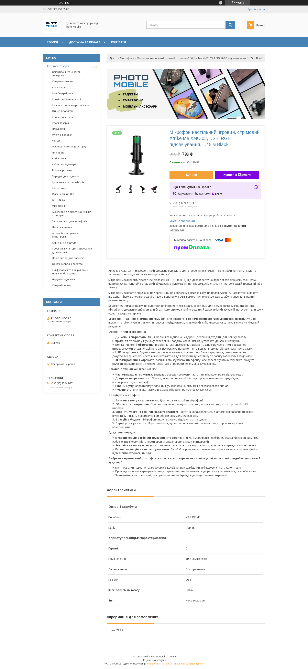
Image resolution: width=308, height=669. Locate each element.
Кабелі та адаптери (64, 164)
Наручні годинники (63, 279)
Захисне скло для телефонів (69, 221)
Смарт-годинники (62, 81)
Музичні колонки (62, 134)
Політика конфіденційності (190, 663)
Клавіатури (59, 87)
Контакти (118, 42)
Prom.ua (172, 656)
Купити (191, 174)
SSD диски (58, 199)
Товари (52, 42)
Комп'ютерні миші (62, 93)
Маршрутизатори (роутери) (69, 146)
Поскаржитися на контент (159, 663)
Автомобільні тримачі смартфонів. (65, 235)
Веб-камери (59, 158)
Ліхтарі (56, 140)
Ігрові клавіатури (62, 117)
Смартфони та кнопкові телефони (66, 73)
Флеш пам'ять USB (63, 194)
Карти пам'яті (60, 188)
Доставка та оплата (84, 42)
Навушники (59, 128)
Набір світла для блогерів (68, 258)
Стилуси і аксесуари (64, 242)
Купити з (236, 175)
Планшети (58, 152)
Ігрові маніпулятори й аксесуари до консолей (72, 250)
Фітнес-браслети (62, 111)
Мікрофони (127, 58)
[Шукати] (230, 25)
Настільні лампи (62, 227)
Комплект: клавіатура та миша (71, 105)
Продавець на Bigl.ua (154, 660)
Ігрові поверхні (61, 123)
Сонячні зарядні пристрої (67, 263)
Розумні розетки (62, 170)
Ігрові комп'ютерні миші (66, 99)
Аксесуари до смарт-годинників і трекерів (71, 213)
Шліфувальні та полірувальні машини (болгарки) (70, 272)
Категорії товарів (58, 66)
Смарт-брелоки (61, 285)
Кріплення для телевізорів (68, 182)
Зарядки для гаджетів (65, 176)
